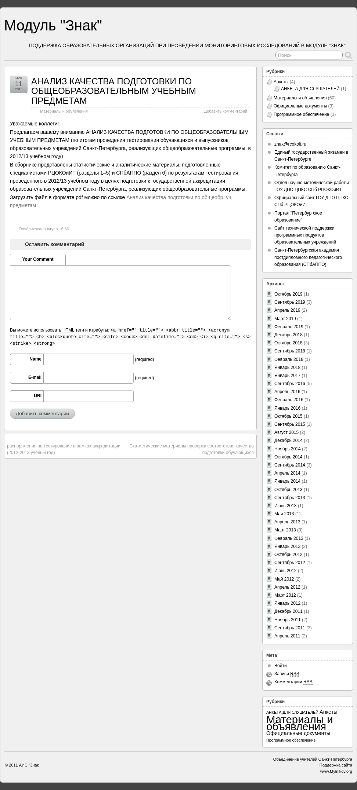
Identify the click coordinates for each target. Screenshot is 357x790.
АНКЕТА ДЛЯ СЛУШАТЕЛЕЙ (310, 88)
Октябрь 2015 (288, 416)
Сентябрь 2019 (289, 302)
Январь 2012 (287, 603)
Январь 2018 (287, 367)
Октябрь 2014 (288, 457)
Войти (280, 665)
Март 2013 (285, 530)
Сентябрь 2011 (289, 627)
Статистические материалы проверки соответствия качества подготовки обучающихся (192, 449)
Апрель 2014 (287, 473)
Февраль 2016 (288, 399)
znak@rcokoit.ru (290, 144)
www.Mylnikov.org (336, 771)
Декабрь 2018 (288, 334)
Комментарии (293, 682)
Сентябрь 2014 (289, 465)
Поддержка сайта (336, 765)
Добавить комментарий (225, 111)
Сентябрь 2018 (289, 351)
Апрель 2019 (287, 310)
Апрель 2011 (287, 636)
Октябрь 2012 (288, 554)
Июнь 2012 (285, 570)
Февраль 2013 (288, 538)
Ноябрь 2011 (287, 619)
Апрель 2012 (287, 587)
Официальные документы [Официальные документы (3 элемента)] (298, 733)
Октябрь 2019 (288, 294)
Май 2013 (284, 513)
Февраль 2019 (288, 326)
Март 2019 (285, 318)
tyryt (51, 229)
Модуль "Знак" (53, 25)
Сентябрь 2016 (289, 383)
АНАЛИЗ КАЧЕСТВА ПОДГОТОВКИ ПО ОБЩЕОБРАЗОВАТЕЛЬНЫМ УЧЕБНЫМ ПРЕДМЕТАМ (113, 91)
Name (35, 359)
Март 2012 (285, 595)
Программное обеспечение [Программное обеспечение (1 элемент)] (290, 740)
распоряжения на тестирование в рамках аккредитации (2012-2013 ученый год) (63, 449)
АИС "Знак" (29, 765)
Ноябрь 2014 (287, 448)
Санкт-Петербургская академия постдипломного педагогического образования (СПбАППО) (308, 257)
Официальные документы (300, 106)
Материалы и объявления (64, 111)
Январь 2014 (287, 481)
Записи (286, 674)
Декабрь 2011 (288, 611)
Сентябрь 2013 (289, 497)
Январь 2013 (287, 546)
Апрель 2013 (287, 521)
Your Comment (37, 259)
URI (38, 395)
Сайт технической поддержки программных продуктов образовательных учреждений (305, 235)
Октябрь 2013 (288, 489)
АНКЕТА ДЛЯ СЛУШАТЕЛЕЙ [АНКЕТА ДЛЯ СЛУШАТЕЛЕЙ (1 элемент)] (292, 712)
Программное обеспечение (301, 114)
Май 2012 (284, 579)
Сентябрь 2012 (289, 562)
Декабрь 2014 (288, 440)
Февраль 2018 (288, 359)
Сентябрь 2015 (289, 424)
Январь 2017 (287, 375)
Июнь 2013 (285, 505)
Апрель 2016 (287, 391)
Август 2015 (286, 432)
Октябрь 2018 (288, 342)
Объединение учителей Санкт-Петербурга (312, 759)
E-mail (35, 377)
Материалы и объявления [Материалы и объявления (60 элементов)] (299, 722)
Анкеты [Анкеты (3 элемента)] (329, 712)
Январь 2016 (287, 408)
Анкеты (281, 81)
